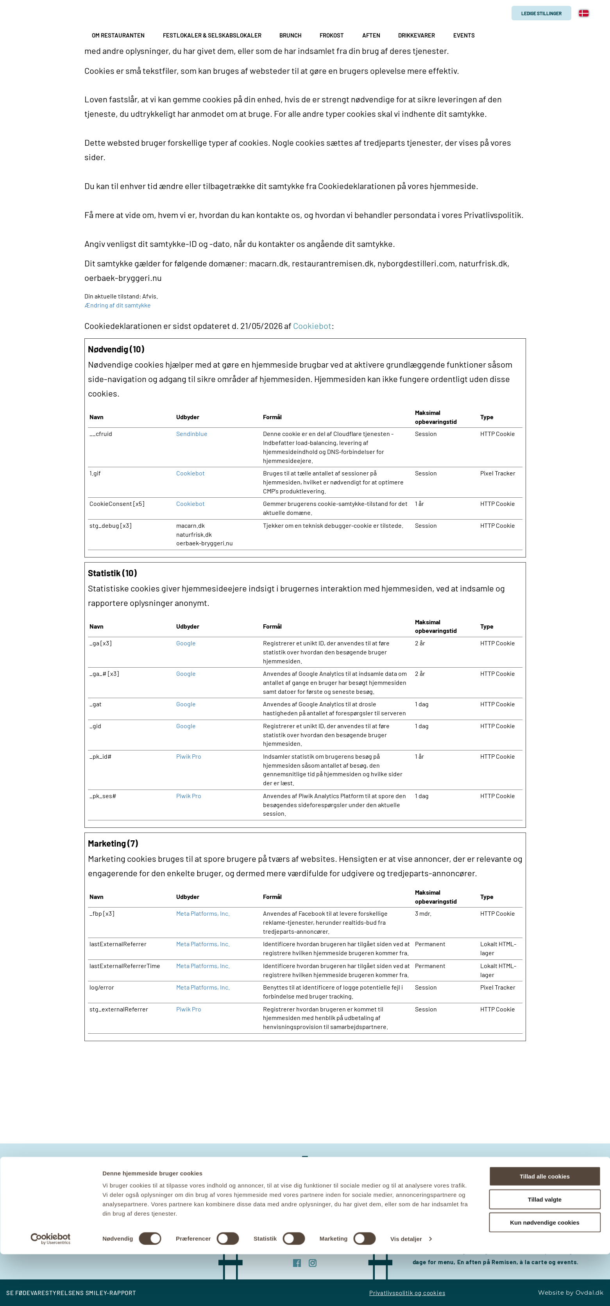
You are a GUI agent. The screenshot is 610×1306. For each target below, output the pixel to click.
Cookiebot (312, 325)
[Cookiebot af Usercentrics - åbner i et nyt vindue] (50, 1291)
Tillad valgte (545, 1251)
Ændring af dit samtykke (117, 305)
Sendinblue (192, 433)
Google (186, 643)
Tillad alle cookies (545, 1228)
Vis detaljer (406, 1290)
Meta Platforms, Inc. (203, 913)
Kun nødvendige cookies (545, 1274)
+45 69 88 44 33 (173, 1175)
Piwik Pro (188, 756)
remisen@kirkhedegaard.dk (157, 1186)
